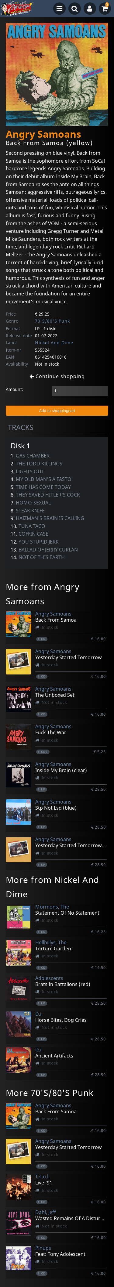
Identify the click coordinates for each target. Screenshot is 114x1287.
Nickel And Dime (54, 342)
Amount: (14, 389)
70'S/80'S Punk (52, 321)
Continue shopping (57, 376)
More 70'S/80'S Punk (50, 1092)
